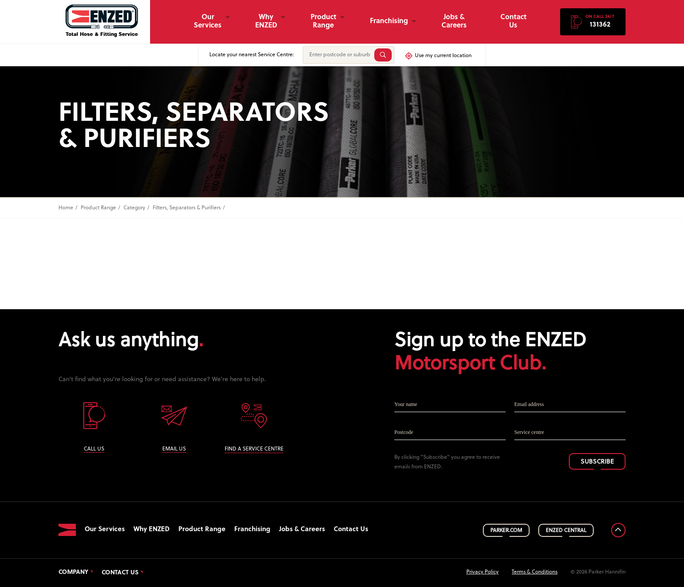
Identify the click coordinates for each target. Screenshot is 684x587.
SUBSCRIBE (597, 462)
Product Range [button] (323, 22)
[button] (592, 21)
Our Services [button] (208, 22)
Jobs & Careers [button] (454, 22)
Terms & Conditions (534, 572)
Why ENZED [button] (266, 22)
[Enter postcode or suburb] (338, 55)
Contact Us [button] (513, 22)
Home (65, 208)
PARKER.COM (506, 531)
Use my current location (438, 56)
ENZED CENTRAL (566, 531)
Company (73, 573)
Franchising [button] (389, 21)
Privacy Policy (482, 572)
